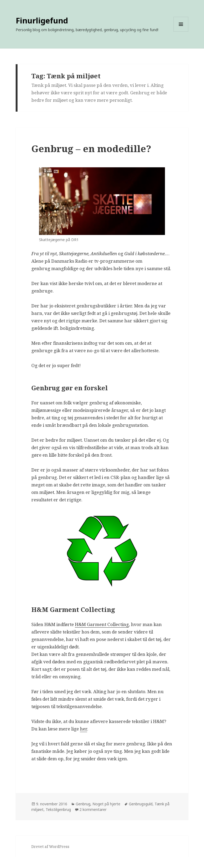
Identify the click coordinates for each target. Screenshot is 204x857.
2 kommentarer (93, 809)
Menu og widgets (181, 31)
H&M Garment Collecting (102, 624)
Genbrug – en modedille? (91, 148)
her (83, 729)
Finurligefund (42, 20)
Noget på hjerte (106, 803)
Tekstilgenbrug (58, 809)
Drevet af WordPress (50, 846)
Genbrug (83, 803)
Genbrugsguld (140, 803)
